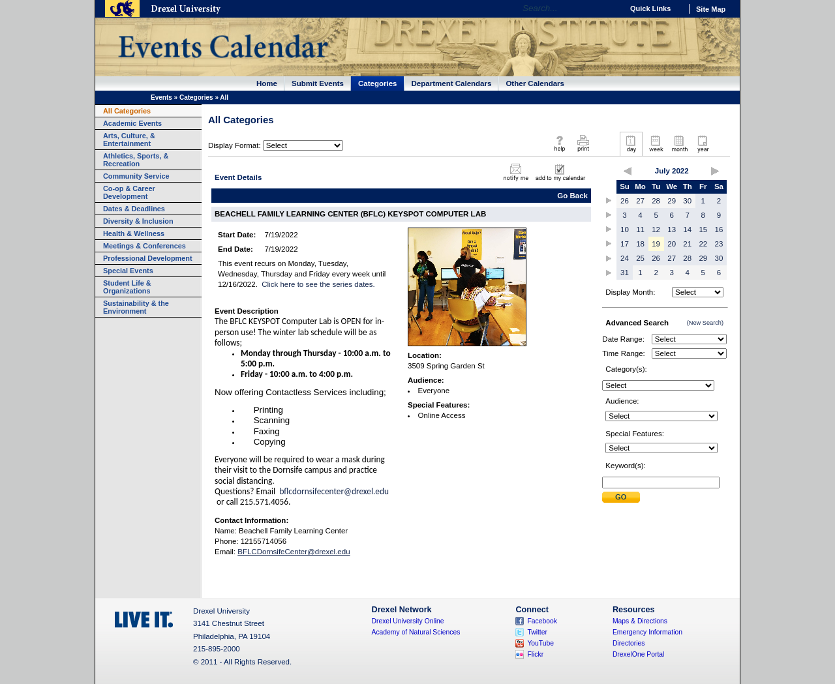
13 (671, 229)
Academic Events (132, 123)
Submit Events (318, 83)
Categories (377, 83)
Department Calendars (452, 83)
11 (640, 229)
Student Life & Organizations (127, 287)
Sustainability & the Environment (136, 307)
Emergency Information (647, 632)
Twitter (537, 632)
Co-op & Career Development (129, 192)
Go (609, 8)
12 (656, 229)
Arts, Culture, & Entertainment (129, 139)
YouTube (540, 643)
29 (671, 201)
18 (640, 244)
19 (656, 244)
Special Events (128, 271)
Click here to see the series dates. (318, 284)
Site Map (710, 9)
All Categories (127, 111)
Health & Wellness (133, 233)
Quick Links (650, 8)
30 (687, 201)
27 (640, 201)
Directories (629, 643)
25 (640, 258)
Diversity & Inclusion (138, 221)
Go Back (572, 196)
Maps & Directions (640, 621)
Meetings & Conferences (144, 246)
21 (687, 244)
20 (671, 244)
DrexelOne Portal (638, 654)
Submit (621, 497)
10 (624, 229)
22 (703, 244)
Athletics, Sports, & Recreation (135, 160)
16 (719, 229)
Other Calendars (535, 83)
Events (161, 97)
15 (703, 229)
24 (624, 258)
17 (624, 244)
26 (624, 201)
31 (624, 272)
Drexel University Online (408, 621)
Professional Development (147, 258)
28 (656, 201)
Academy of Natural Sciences (416, 632)
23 (719, 244)
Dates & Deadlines (134, 209)
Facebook (542, 621)
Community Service (136, 176)
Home (266, 83)
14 (687, 229)
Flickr (535, 654)
